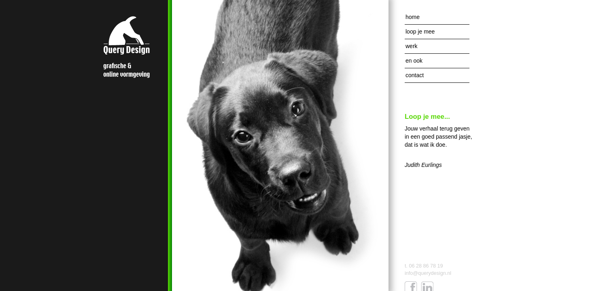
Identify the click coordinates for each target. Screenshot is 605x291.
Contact (414, 75)
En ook (413, 60)
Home (412, 17)
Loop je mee (420, 31)
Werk (411, 46)
